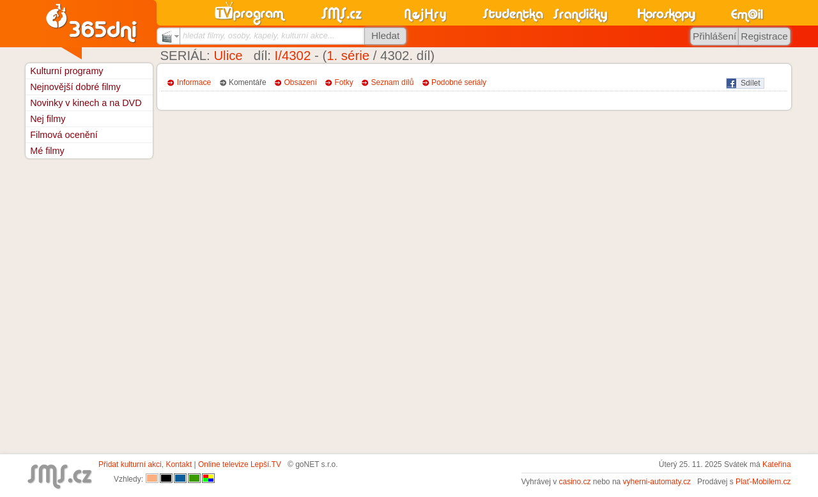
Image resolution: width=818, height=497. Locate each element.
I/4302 (293, 56)
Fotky (344, 82)
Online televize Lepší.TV (239, 464)
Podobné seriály (458, 82)
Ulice (227, 56)
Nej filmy (47, 119)
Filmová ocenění (64, 135)
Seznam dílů (392, 82)
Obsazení (300, 82)
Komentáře (247, 82)
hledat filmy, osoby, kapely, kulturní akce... (259, 35)
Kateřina (776, 464)
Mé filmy (47, 151)
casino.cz (574, 481)
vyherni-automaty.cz (657, 481)
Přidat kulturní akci (130, 464)
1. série (348, 56)
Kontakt (179, 464)
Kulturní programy (66, 71)
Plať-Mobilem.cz (763, 481)
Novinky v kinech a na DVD (85, 103)
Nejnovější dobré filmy (75, 87)
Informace (194, 82)
